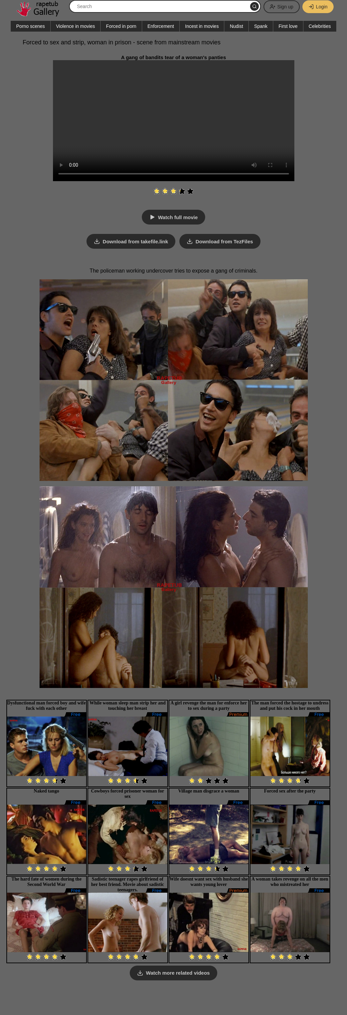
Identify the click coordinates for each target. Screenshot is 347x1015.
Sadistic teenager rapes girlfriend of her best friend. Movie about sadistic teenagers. (127, 884)
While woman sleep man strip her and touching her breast (128, 705)
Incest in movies (202, 26)
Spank (261, 26)
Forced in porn (121, 26)
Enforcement (161, 26)
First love (288, 26)
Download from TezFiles (224, 241)
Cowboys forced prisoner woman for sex (127, 793)
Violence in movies (75, 26)
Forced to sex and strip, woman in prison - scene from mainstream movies (122, 42)
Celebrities (320, 26)
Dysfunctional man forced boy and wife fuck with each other (46, 705)
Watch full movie (178, 217)
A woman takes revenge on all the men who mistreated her (289, 881)
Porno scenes (30, 26)
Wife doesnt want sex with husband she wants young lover (209, 881)
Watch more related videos (178, 973)
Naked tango (46, 790)
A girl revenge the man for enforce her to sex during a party (208, 705)
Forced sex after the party (289, 790)
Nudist (236, 26)
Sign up (280, 6)
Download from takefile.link (135, 241)
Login (317, 6)
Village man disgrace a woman (208, 790)
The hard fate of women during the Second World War (46, 881)
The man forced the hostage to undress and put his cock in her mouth (290, 705)
